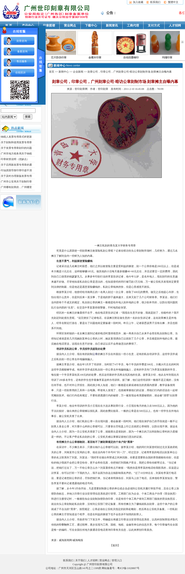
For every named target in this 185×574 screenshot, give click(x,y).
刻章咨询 (22, 40)
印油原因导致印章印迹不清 (16, 170)
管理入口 (117, 560)
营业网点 (70, 25)
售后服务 (22, 61)
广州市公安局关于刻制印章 (16, 181)
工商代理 (133, 25)
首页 (51, 71)
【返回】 (115, 545)
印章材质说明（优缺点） (15, 159)
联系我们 (155, 2)
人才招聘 (175, 25)
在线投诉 (20, 72)
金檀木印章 (94, 57)
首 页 (8, 25)
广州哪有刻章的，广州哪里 (16, 187)
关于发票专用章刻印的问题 (16, 147)
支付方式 (154, 25)
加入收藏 (138, 2)
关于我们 (80, 560)
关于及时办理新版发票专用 (16, 175)
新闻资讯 (112, 25)
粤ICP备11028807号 (128, 568)
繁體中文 (173, 2)
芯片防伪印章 (58, 57)
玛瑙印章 (167, 57)
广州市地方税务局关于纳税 (16, 153)
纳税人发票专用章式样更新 (16, 136)
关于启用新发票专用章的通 (16, 164)
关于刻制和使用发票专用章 (16, 142)
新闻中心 (64, 71)
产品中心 (28, 25)
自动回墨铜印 (131, 57)
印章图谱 (49, 25)
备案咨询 (22, 51)
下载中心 (91, 25)
